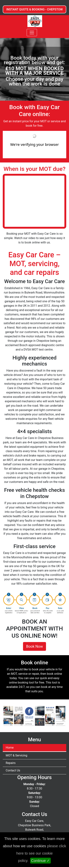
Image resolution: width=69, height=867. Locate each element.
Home (10, 747)
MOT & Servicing (16, 755)
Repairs (11, 763)
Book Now (34, 646)
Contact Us (13, 770)
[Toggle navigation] (32, 32)
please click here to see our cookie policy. (41, 853)
